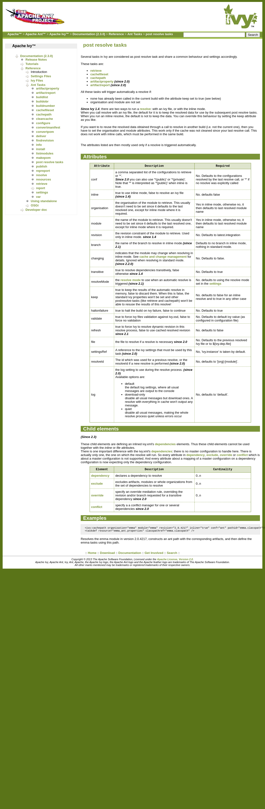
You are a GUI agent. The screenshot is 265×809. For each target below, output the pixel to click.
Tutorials (31, 64)
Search (172, 555)
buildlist (42, 97)
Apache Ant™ (35, 34)
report (40, 188)
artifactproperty (47, 88)
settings (42, 192)
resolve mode (131, 281)
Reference (116, 34)
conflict (242, 455)
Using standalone (44, 201)
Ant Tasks (134, 34)
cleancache (44, 119)
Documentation (129, 555)
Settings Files (41, 76)
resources (43, 179)
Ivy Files (37, 80)
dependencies (165, 445)
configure (43, 123)
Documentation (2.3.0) (89, 34)
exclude (212, 455)
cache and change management (163, 257)
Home (92, 555)
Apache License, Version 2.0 (175, 561)
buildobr (42, 101)
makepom (43, 158)
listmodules (44, 153)
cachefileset (45, 110)
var (38, 197)
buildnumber (45, 106)
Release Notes (36, 59)
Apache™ (14, 34)
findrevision (45, 140)
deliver (41, 136)
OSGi (35, 205)
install (40, 149)
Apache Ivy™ (59, 34)
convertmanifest (48, 127)
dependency (195, 455)
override (226, 455)
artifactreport (45, 93)
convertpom (45, 132)
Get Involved (154, 555)
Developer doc (36, 210)
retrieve (41, 184)
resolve (41, 175)
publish (41, 166)
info (39, 145)
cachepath (43, 114)
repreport (43, 171)
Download (107, 555)
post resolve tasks (159, 34)
